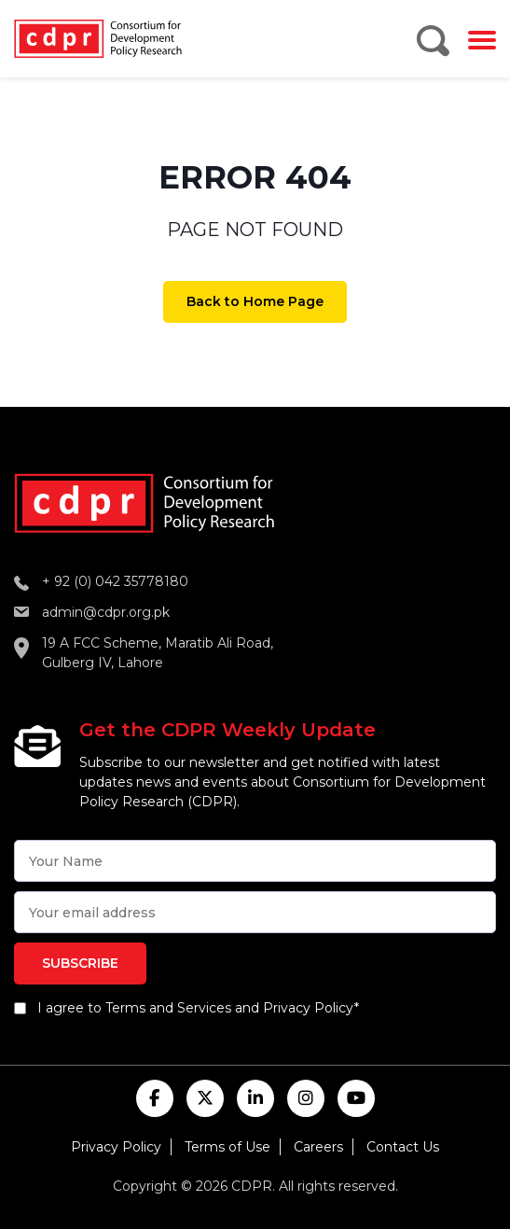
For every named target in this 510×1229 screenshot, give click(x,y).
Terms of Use (227, 1146)
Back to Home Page (255, 301)
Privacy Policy (116, 1146)
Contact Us (402, 1146)
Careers (318, 1146)
